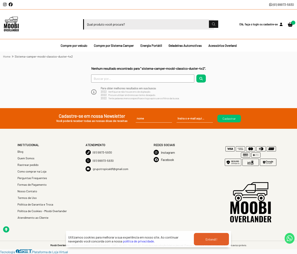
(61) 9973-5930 (99, 152)
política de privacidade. (139, 241)
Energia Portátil (151, 45)
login (256, 24)
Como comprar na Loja (32, 171)
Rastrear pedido (28, 165)
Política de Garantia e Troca (35, 204)
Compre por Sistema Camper (114, 45)
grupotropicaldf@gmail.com (107, 168)
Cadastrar (229, 118)
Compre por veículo (74, 45)
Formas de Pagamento (32, 184)
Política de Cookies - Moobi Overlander (42, 211)
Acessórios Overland (222, 45)
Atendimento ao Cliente (33, 217)
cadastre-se (270, 24)
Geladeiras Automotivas (185, 45)
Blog (20, 151)
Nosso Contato (27, 191)
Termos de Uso (27, 198)
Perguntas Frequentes (32, 178)
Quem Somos (26, 158)
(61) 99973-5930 (281, 4)
